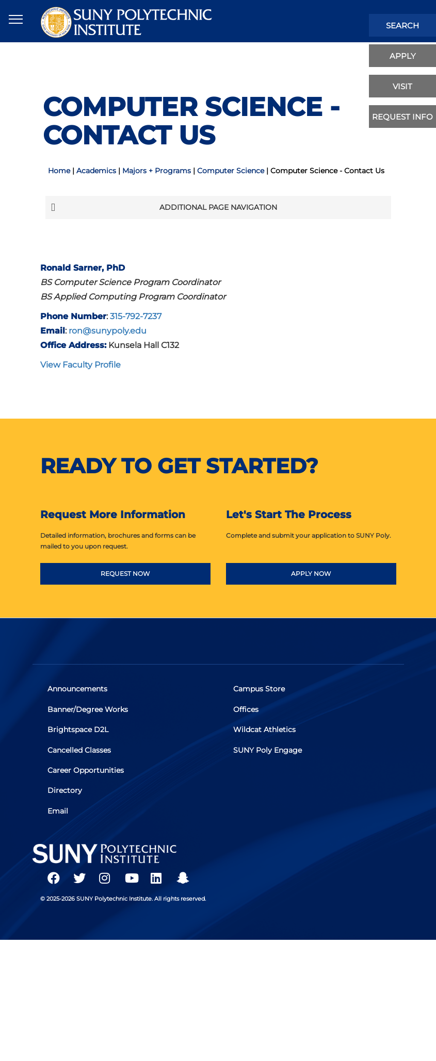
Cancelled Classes (79, 751)
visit (402, 86)
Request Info (402, 117)
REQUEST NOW (125, 573)
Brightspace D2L (77, 730)
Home (59, 170)
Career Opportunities (85, 771)
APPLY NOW (311, 573)
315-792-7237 (136, 316)
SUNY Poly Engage (267, 751)
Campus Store (259, 689)
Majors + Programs (156, 170)
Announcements (77, 689)
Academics (96, 170)
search (402, 25)
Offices (246, 710)
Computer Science (230, 170)
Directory (64, 792)
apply (403, 56)
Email (57, 812)
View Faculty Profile (80, 364)
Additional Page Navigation (164, 207)
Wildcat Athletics (264, 730)
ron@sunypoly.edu (108, 330)
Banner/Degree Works (87, 710)
